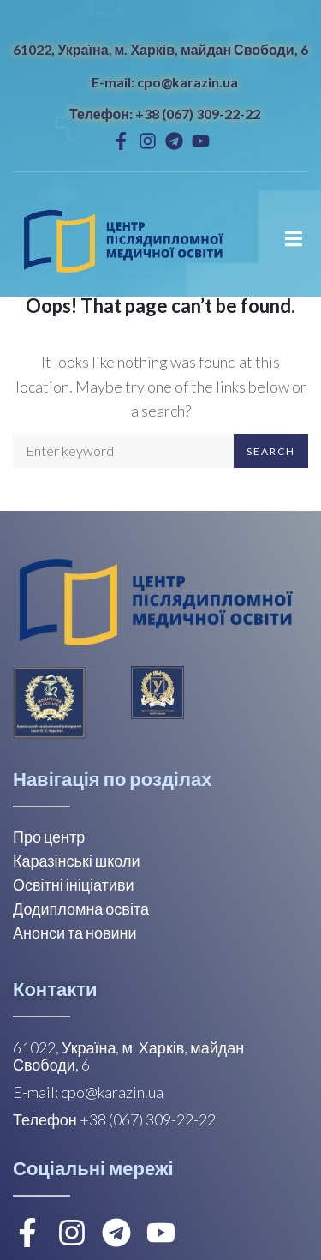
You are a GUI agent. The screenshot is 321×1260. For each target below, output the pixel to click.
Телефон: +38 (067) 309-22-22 (164, 113)
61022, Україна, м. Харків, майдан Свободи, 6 (160, 49)
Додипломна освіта (81, 908)
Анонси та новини (75, 932)
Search (271, 451)
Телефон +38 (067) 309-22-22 (114, 1119)
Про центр (49, 836)
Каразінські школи (76, 860)
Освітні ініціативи (73, 884)
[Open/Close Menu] (293, 239)
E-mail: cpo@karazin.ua (165, 82)
